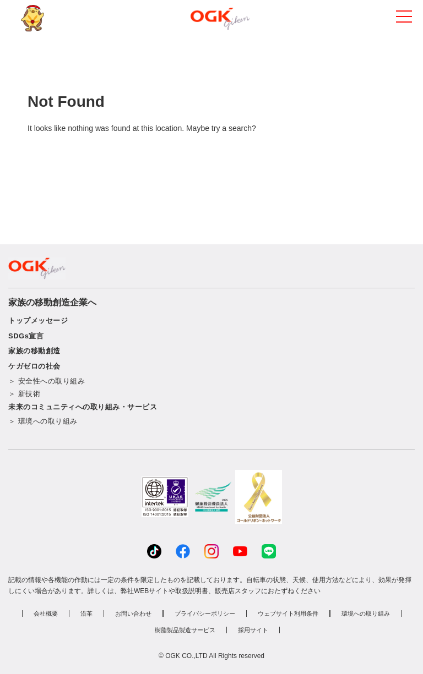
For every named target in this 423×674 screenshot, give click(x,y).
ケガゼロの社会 (34, 366)
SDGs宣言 (26, 336)
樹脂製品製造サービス (185, 630)
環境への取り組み (365, 613)
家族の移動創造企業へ (52, 302)
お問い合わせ (133, 613)
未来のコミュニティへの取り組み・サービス (82, 407)
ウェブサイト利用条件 (288, 613)
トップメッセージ (38, 320)
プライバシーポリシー (205, 613)
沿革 (86, 613)
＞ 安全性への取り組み (46, 381)
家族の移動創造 (34, 351)
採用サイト (253, 630)
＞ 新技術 (24, 393)
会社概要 (46, 613)
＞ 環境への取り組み (43, 421)
